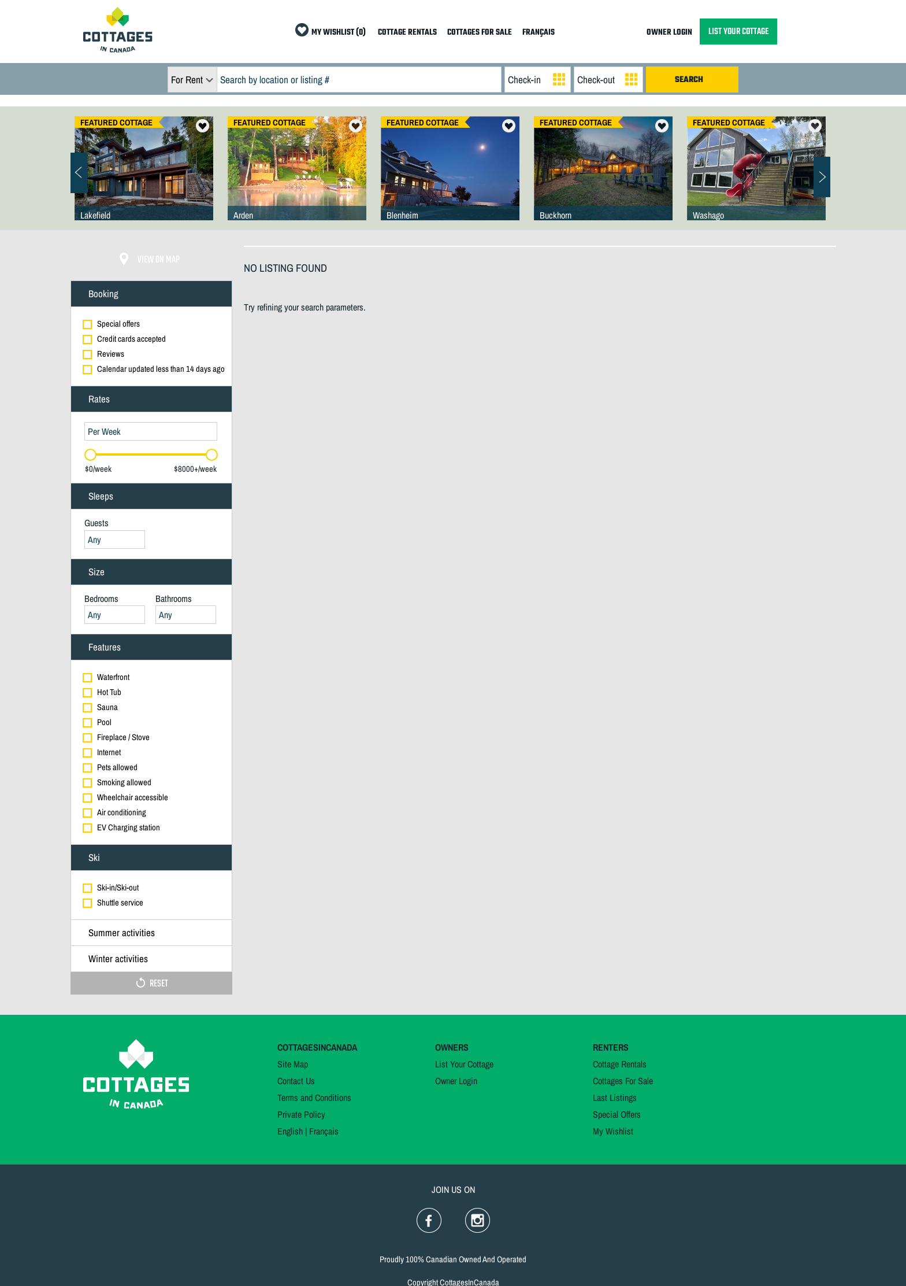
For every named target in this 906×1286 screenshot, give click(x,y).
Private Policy (301, 1114)
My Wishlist (613, 1131)
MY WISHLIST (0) (338, 32)
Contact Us (296, 1080)
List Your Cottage (464, 1064)
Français (324, 1131)
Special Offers (617, 1114)
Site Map (292, 1064)
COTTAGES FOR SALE (479, 32)
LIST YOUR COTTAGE (738, 31)
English (290, 1131)
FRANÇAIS (538, 32)
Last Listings (615, 1097)
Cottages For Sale (623, 1080)
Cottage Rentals (620, 1064)
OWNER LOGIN (669, 32)
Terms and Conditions (314, 1097)
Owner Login (456, 1080)
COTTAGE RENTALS (407, 32)
